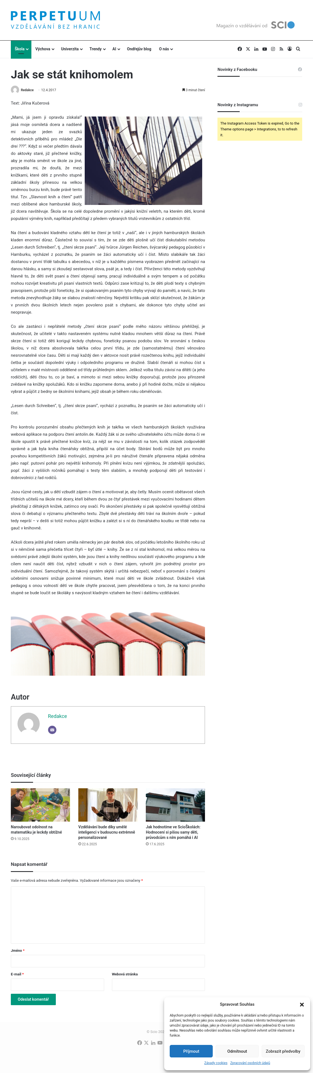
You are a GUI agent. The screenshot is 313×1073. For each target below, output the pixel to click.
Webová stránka (125, 974)
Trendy (95, 49)
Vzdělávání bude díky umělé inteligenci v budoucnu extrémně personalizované (106, 832)
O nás (164, 49)
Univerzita (70, 49)
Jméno (17, 950)
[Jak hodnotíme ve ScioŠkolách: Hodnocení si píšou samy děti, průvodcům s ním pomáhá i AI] (175, 805)
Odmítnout (237, 1051)
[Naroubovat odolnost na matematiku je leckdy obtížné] (40, 805)
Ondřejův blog (139, 49)
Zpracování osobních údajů (250, 1063)
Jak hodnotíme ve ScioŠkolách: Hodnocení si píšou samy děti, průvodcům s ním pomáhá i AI (173, 832)
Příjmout (191, 1051)
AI (114, 49)
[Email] (52, 730)
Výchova (42, 49)
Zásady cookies (215, 1063)
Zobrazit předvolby (283, 1051)
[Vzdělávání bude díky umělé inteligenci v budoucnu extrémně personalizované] (107, 805)
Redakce (27, 90)
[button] (302, 1004)
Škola (19, 49)
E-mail (17, 974)
